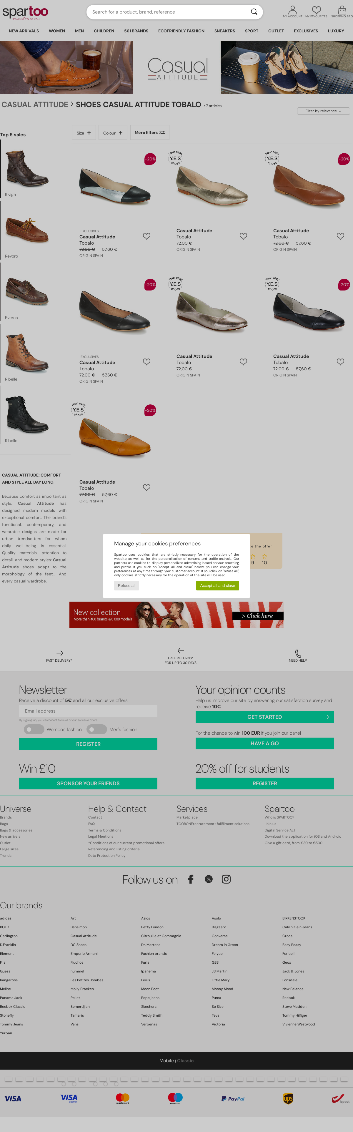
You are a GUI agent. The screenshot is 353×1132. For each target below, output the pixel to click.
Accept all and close (217, 585)
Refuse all (126, 585)
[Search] (254, 12)
